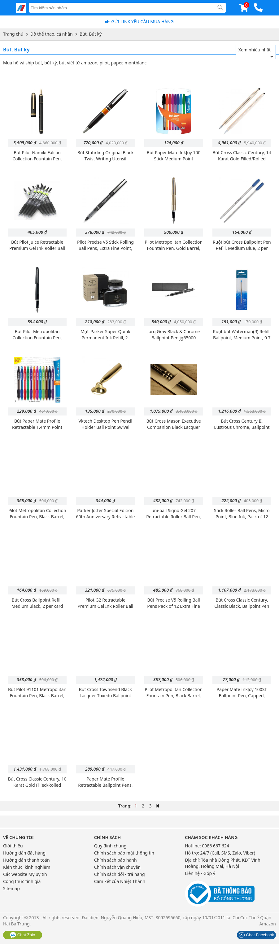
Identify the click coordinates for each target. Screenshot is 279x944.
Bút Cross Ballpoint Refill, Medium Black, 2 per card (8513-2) (37, 606)
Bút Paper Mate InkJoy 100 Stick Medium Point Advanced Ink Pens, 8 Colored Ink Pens (174, 162)
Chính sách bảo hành (115, 860)
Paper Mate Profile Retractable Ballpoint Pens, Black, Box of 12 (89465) (105, 785)
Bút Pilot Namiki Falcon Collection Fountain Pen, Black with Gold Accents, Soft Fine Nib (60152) (37, 162)
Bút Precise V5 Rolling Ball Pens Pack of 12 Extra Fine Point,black (173, 606)
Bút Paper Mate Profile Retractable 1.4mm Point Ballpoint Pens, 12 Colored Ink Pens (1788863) (37, 430)
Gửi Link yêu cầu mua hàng (142, 21)
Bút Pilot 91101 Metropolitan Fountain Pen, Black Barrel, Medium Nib (37, 695)
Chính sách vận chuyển (117, 867)
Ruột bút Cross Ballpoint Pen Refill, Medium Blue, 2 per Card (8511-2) (242, 248)
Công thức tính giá (22, 881)
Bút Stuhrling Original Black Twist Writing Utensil (105, 156)
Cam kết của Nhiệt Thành (119, 881)
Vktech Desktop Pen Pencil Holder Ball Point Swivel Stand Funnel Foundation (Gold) (106, 430)
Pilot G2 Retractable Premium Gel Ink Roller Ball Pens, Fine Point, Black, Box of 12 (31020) (105, 609)
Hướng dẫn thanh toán (26, 860)
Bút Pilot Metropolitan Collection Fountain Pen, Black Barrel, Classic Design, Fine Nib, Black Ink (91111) (37, 340)
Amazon (267, 924)
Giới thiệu (13, 846)
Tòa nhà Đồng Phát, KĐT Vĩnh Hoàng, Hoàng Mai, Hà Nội (222, 863)
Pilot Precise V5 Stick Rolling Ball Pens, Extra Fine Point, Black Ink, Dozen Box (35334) (105, 248)
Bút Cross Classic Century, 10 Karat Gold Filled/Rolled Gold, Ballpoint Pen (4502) (37, 785)
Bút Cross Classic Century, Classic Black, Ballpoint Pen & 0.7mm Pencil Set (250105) (242, 606)
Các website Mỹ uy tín (25, 874)
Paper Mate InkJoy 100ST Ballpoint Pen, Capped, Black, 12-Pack (242, 695)
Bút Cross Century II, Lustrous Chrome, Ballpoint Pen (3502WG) (241, 427)
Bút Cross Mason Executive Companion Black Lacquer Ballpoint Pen (173, 427)
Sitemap (11, 888)
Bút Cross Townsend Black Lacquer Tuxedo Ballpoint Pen (105, 695)
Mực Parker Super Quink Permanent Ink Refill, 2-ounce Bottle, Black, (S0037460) (105, 340)
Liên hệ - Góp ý (200, 873)
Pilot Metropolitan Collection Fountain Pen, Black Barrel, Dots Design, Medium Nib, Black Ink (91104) (174, 698)
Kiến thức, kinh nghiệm (26, 867)
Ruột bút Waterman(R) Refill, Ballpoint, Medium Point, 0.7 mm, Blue (242, 337)
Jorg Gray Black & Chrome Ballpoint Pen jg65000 (173, 334)
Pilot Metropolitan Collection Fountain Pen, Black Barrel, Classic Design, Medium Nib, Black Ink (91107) (37, 519)
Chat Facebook (256, 935)
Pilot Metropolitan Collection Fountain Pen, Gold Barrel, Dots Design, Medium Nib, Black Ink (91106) (174, 251)
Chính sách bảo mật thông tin (124, 853)
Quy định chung (110, 846)
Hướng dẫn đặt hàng (24, 853)
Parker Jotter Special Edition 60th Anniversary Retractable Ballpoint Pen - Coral (105, 516)
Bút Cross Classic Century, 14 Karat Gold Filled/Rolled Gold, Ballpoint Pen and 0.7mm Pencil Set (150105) (241, 162)
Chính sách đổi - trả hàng (119, 874)
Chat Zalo (22, 935)
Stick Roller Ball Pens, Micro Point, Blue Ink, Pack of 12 (242, 513)
